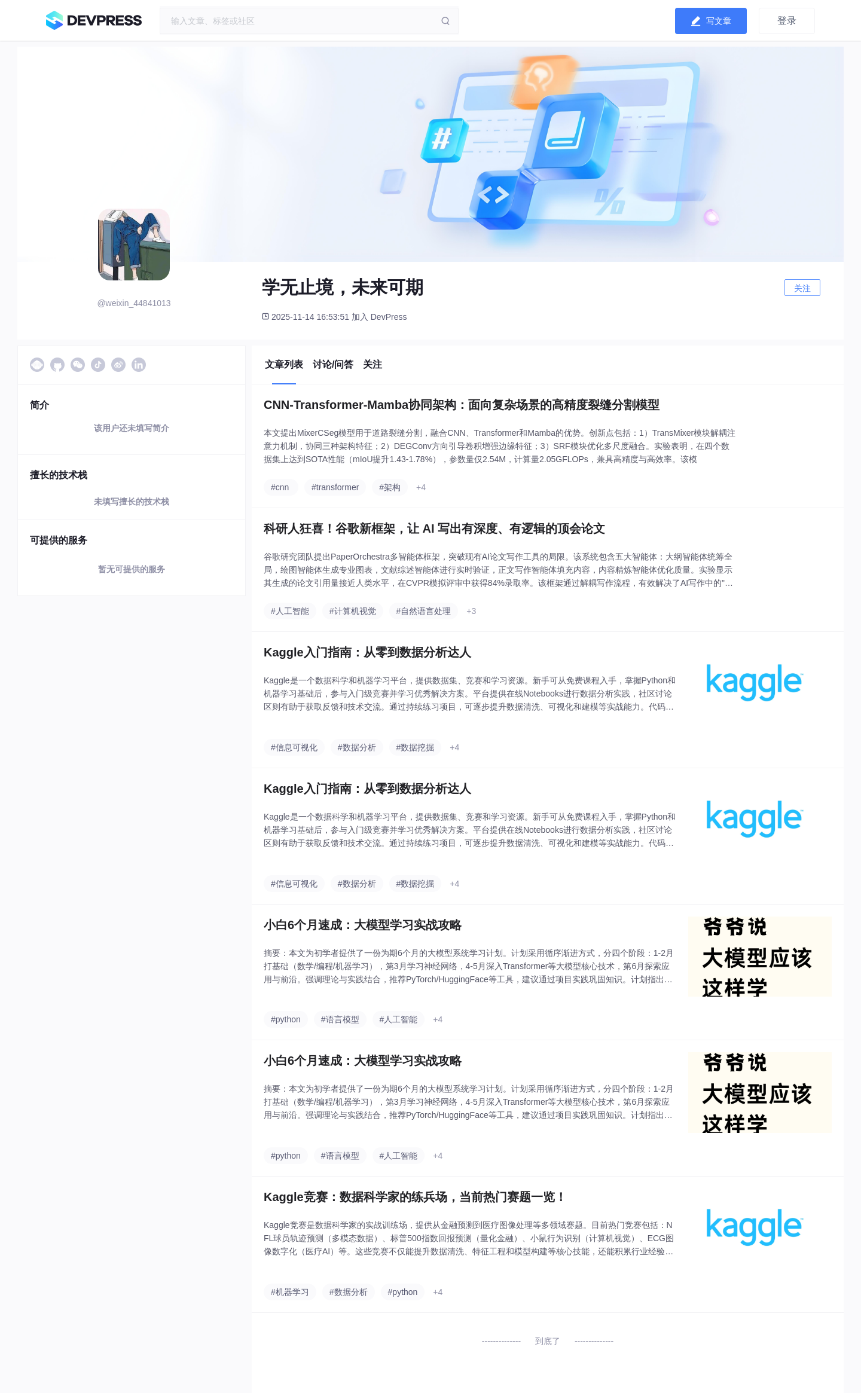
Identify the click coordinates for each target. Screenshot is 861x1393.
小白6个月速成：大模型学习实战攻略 (363, 924)
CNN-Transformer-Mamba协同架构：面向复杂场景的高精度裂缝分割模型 (462, 404)
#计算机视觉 (352, 611)
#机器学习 (290, 1292)
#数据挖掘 (415, 747)
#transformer (335, 487)
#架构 (390, 487)
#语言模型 (340, 1019)
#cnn (280, 487)
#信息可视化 (294, 747)
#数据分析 (357, 747)
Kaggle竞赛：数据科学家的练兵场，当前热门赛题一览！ (415, 1196)
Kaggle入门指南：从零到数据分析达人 (367, 652)
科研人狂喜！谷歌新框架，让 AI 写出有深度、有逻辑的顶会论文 (434, 528)
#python (286, 1019)
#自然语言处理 (423, 611)
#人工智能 (290, 611)
